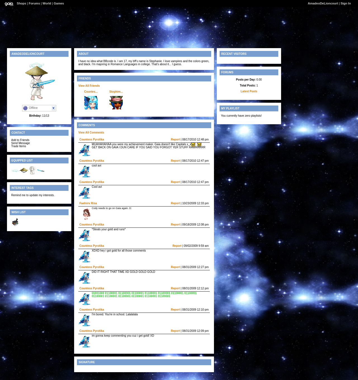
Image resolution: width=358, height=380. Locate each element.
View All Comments (91, 132)
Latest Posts (249, 91)
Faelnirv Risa (88, 203)
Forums (34, 3)
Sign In (346, 3)
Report (175, 139)
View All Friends (89, 85)
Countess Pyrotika (91, 139)
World (47, 3)
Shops (21, 3)
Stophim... (116, 91)
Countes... (91, 91)
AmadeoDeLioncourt (323, 3)
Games (59, 3)
